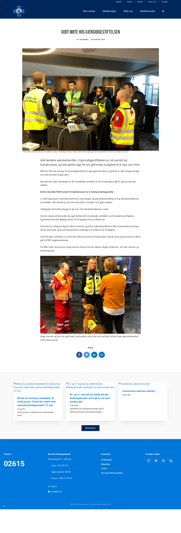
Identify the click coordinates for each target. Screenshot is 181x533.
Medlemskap (109, 11)
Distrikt (140, 2)
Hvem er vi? (152, 2)
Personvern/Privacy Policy (112, 497)
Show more (90, 452)
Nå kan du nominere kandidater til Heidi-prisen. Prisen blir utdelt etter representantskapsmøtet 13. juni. (36, 425)
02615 (14, 487)
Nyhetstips (105, 488)
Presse (129, 2)
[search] (163, 11)
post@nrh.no (56, 515)
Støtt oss (128, 11)
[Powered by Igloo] (3, 530)
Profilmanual (106, 484)
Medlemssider (147, 11)
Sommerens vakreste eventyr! (138, 421)
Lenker (104, 492)
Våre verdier (88, 11)
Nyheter (118, 2)
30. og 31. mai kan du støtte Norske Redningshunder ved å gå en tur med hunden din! (90, 425)
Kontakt (165, 2)
